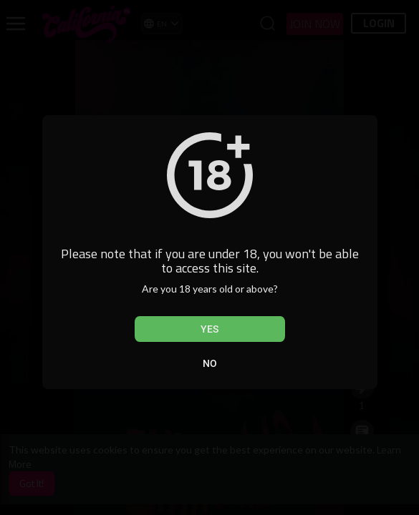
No (210, 363)
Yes (209, 329)
